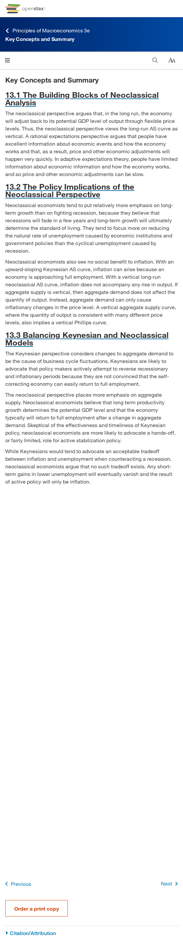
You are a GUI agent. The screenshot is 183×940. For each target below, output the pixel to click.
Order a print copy (36, 908)
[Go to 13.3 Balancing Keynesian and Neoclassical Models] (91, 338)
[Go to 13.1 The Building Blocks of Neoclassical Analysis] (91, 98)
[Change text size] (172, 60)
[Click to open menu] (7, 60)
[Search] (155, 60)
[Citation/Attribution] (91, 933)
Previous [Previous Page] (17, 884)
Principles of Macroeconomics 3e (47, 30)
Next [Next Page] (170, 884)
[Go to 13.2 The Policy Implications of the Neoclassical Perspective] (91, 190)
